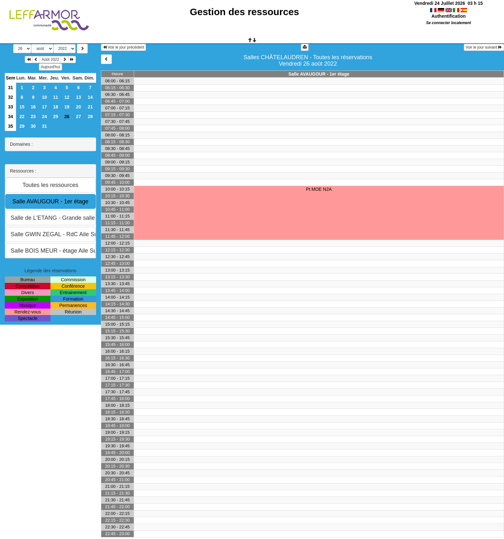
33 (10, 106)
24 (44, 116)
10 (44, 97)
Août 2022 (50, 59)
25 (55, 116)
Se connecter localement (448, 23)
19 (66, 106)
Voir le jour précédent (123, 47)
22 (21, 116)
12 (66, 97)
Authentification (448, 16)
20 (78, 106)
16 (33, 106)
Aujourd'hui (50, 67)
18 (55, 106)
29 (21, 126)
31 (10, 87)
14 (90, 97)
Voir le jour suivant (484, 47)
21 (90, 106)
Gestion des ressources (244, 11)
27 (78, 116)
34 (10, 116)
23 (33, 116)
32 (10, 97)
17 (44, 106)
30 (33, 126)
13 (78, 97)
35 (10, 126)
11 (55, 97)
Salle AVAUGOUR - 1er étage (318, 74)
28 (90, 116)
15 (21, 106)
